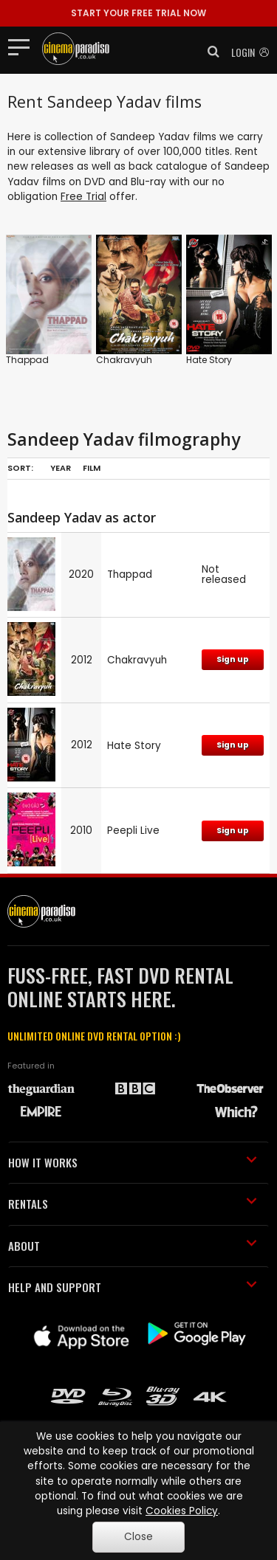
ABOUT (132, 1246)
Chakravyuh (124, 359)
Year (60, 468)
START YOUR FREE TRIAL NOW (138, 13)
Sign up (232, 659)
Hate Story (209, 359)
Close (138, 1537)
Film (91, 468)
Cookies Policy (182, 1511)
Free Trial (83, 197)
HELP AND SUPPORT (132, 1287)
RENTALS (132, 1203)
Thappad (27, 359)
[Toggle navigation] (23, 46)
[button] (209, 51)
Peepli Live (133, 831)
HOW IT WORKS (132, 1162)
